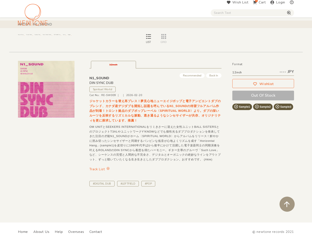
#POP (148, 207)
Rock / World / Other (144, 36)
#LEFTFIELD (128, 207)
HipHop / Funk (103, 36)
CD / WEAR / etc (188, 36)
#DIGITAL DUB (102, 207)
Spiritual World (102, 113)
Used (219, 36)
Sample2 (263, 130)
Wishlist (263, 107)
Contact (95, 231)
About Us (41, 231)
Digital (240, 36)
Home (23, 231)
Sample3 (283, 130)
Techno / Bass (67, 36)
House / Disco (32, 36)
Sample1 (242, 130)
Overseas (76, 231)
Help (59, 231)
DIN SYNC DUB (101, 106)
